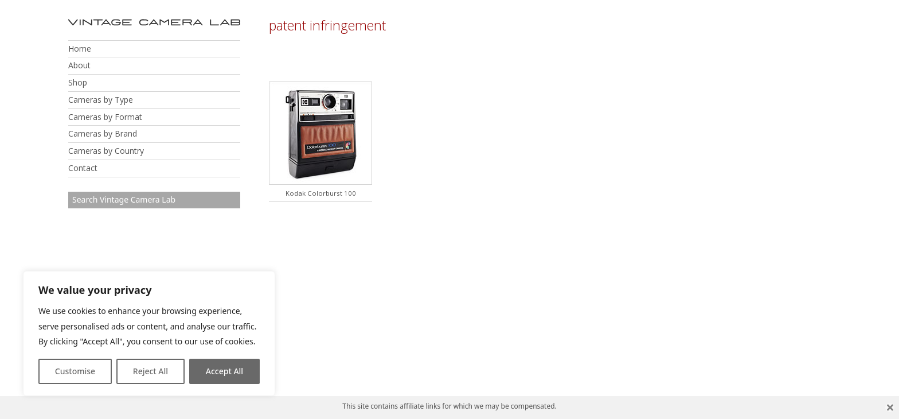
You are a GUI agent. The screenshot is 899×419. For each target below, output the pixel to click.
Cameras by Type (100, 99)
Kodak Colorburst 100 (321, 193)
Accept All (224, 371)
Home (79, 48)
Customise (75, 371)
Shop (77, 82)
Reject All (150, 371)
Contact (82, 167)
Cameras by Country (106, 150)
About (79, 65)
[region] (149, 333)
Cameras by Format (105, 116)
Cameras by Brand (102, 133)
